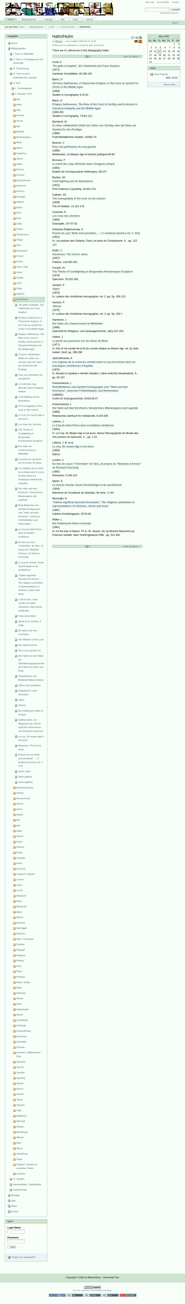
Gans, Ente (22, 266)
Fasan (19, 229)
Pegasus (21, 955)
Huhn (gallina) (25, 782)
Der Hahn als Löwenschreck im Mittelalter (27, 450)
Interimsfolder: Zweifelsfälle (27, 1184)
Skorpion (21, 1061)
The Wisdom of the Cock (31, 639)
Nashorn (20, 933)
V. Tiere (51, 27)
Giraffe (19, 277)
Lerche (20, 879)
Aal (18, 99)
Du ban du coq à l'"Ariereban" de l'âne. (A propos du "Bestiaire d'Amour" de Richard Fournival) (30, 549)
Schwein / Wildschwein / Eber (28, 1054)
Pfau (18, 966)
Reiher (19, 998)
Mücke (19, 917)
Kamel (19, 836)
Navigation (12, 36)
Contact (175, 2)
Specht (20, 1067)
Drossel (20, 175)
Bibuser (59, 41)
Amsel (19, 121)
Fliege (19, 239)
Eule (18, 218)
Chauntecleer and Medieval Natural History (31, 678)
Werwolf (20, 1121)
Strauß (19, 1094)
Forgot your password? (21, 1257)
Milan (19, 912)
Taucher (20, 1105)
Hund (19, 809)
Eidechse (21, 185)
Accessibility (163, 2)
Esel (18, 212)
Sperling (20, 1078)
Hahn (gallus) (25, 776)
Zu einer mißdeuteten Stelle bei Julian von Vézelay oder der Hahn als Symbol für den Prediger (30, 362)
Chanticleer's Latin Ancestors (27, 692)
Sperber (20, 1072)
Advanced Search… (170, 13)
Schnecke (21, 1036)
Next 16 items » (131, 56)
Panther (20, 944)
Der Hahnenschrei (27, 645)
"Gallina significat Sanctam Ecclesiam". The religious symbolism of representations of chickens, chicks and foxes (30, 584)
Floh (18, 245)
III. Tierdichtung (21, 68)
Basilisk (20, 131)
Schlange (21, 1025)
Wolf (18, 1143)
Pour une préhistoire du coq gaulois (30, 377)
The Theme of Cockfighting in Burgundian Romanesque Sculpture (30, 435)
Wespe (20, 1126)
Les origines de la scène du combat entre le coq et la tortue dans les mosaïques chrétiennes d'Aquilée (31, 476)
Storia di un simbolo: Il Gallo (29, 623)
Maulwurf (21, 895)
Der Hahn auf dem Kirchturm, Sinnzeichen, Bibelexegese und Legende (30, 494)
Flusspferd (21, 250)
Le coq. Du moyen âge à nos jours (31, 738)
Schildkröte (22, 1020)
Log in (175, 22)
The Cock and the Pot (29, 650)
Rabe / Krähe (23, 982)
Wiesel (19, 1137)
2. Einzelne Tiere (67, 27)
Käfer (19, 831)
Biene (19, 148)
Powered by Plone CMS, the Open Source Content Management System (92, 1287)
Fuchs (19, 261)
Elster (19, 207)
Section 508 (57, 1295)
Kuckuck (20, 868)
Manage (48, 19)
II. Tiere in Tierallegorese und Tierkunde (28, 61)
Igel (18, 825)
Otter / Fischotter (25, 939)
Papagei (20, 950)
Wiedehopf (22, 1132)
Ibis (18, 820)
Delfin (19, 164)
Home (11, 19)
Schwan (20, 1047)
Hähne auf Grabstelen (29, 685)
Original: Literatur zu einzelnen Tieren (26, 1166)
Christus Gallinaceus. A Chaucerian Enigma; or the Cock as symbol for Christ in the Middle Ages (31, 323)
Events (89, 19)
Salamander (22, 1009)
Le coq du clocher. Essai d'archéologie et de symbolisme (31, 566)
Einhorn (20, 191)
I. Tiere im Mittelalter (23, 54)
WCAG (74, 1295)
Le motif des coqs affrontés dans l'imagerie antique (31, 388)
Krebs (19, 852)
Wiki (63, 19)
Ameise (20, 115)
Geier (19, 272)
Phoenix (20, 977)
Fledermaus (22, 234)
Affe (18, 110)
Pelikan (20, 960)
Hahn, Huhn (24, 771)
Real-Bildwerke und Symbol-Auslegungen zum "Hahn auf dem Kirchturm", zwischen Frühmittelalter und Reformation (29, 514)
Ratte (19, 987)
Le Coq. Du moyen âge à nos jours (31, 417)
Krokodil (20, 858)
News (75, 19)
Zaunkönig (21, 1153)
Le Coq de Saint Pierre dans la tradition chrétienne (30, 533)
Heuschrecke (23, 798)
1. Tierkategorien (23, 88)
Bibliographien (29, 19)
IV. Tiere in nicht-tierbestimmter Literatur (25, 75)
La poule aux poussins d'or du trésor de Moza (29, 461)
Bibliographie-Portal (59, 9)
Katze (19, 841)
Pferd (19, 971)
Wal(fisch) (21, 1116)
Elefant (20, 202)
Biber (19, 142)
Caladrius (21, 153)
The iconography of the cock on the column (30, 408)
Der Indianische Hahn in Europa (30, 712)
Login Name (14, 1227)
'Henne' (22, 705)
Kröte (19, 863)
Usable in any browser (128, 1295)
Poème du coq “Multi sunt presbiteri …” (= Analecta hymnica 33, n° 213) (30, 760)
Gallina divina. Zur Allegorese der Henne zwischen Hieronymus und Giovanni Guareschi (30, 725)
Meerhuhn (21, 906)
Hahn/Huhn (22, 299)
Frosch (20, 256)
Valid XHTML (92, 1295)
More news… (171, 84)
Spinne (20, 1083)
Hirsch (19, 803)
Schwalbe (21, 1041)
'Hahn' (21, 700)
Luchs (19, 890)
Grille (19, 288)
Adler (19, 104)
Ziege (19, 1159)
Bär (18, 126)
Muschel (20, 923)
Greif (19, 283)
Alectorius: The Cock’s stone (29, 747)
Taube (19, 1099)
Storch (19, 1089)
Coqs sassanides (27, 616)
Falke (19, 223)
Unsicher (21, 1173)
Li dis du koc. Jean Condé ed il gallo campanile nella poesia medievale (30, 605)
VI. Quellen (18, 1179)
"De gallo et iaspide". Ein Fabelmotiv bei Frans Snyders (31, 308)
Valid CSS (110, 1295)
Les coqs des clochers (29, 424)
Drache (20, 169)
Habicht (20, 294)
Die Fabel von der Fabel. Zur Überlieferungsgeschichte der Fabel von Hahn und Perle (31, 663)
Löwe (19, 885)
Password (12, 1237)
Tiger (19, 1110)
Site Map (150, 2)
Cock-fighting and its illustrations (28, 399)
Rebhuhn (21, 993)
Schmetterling (23, 1031)
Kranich (20, 847)
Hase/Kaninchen (25, 787)
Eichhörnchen (23, 180)
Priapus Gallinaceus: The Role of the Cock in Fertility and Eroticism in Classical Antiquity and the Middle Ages (31, 341)
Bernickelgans (23, 137)
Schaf (19, 1014)
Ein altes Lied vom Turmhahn (27, 632)
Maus (19, 901)
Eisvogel (20, 196)
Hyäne (19, 814)
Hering (19, 793)
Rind (18, 1004)
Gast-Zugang (163, 76)
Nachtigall (21, 928)
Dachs (19, 158)
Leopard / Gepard (25, 874)
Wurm (19, 1148)
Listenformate (20, 1189)
